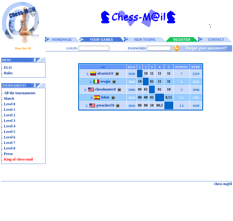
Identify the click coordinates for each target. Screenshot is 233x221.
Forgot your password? (206, 48)
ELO (8, 67)
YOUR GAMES (101, 39)
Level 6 (9, 137)
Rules (8, 73)
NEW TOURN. (145, 39)
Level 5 (9, 132)
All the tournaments (20, 93)
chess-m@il (223, 184)
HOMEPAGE (62, 39)
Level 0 (9, 104)
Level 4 (9, 126)
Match (9, 98)
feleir (105, 97)
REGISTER (182, 39)
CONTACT (216, 39)
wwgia (105, 81)
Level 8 (9, 148)
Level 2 (9, 115)
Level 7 (9, 143)
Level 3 (9, 120)
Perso (8, 154)
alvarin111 (105, 73)
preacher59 (105, 105)
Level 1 (9, 109)
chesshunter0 (105, 89)
